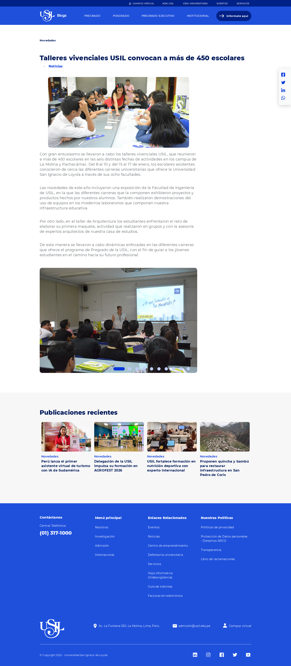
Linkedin (284, 90)
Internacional (104, 555)
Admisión (102, 545)
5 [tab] (151, 368)
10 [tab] (188, 368)
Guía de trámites (160, 586)
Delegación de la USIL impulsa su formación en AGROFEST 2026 (116, 465)
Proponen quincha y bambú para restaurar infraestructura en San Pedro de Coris (224, 468)
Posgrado (121, 15)
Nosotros (101, 527)
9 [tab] (181, 368)
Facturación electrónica (165, 596)
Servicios (243, 3)
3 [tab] (137, 368)
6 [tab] (159, 368)
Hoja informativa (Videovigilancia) (160, 575)
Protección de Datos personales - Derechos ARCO (224, 539)
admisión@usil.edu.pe (194, 626)
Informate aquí (237, 16)
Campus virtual (240, 626)
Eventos (222, 3)
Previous (37, 320)
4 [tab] (144, 368)
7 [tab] (166, 368)
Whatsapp (284, 98)
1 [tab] (119, 368)
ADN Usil (168, 3)
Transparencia (211, 550)
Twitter (284, 82)
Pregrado (92, 15)
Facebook (284, 75)
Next (200, 320)
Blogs (61, 16)
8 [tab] (173, 368)
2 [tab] (129, 368)
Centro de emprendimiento (168, 545)
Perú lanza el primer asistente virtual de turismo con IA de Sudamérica (65, 465)
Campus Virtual (143, 3)
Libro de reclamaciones (218, 559)
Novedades (48, 40)
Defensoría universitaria (165, 555)
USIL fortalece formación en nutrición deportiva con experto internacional (171, 465)
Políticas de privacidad (217, 527)
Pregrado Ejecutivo (158, 15)
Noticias (56, 66)
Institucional (198, 15)
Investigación (105, 536)
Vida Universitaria (195, 3)
